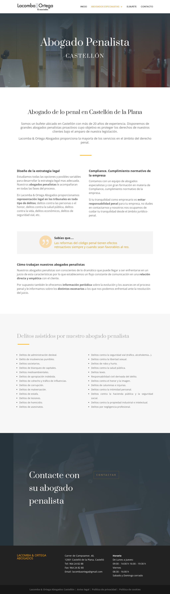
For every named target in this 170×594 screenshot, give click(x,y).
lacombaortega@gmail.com (87, 571)
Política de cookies (130, 589)
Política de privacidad (104, 589)
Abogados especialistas (105, 6)
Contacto (147, 6)
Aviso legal (83, 589)
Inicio (84, 6)
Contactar (106, 474)
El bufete (132, 6)
